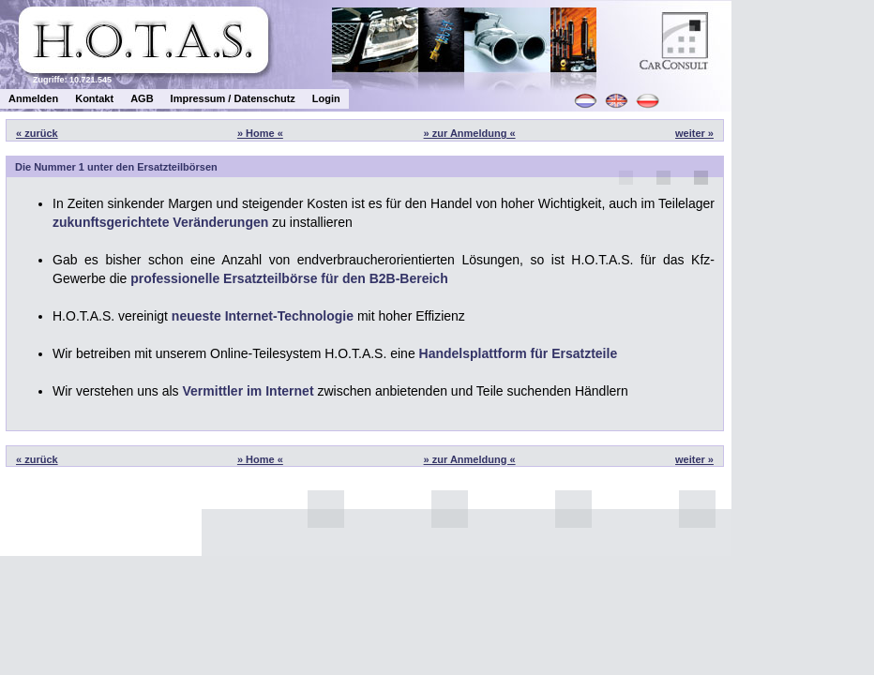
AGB (141, 98)
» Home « (260, 133)
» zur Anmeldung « (470, 133)
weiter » (694, 133)
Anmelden (33, 98)
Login (326, 98)
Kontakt (94, 98)
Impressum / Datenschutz (233, 98)
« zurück (37, 133)
